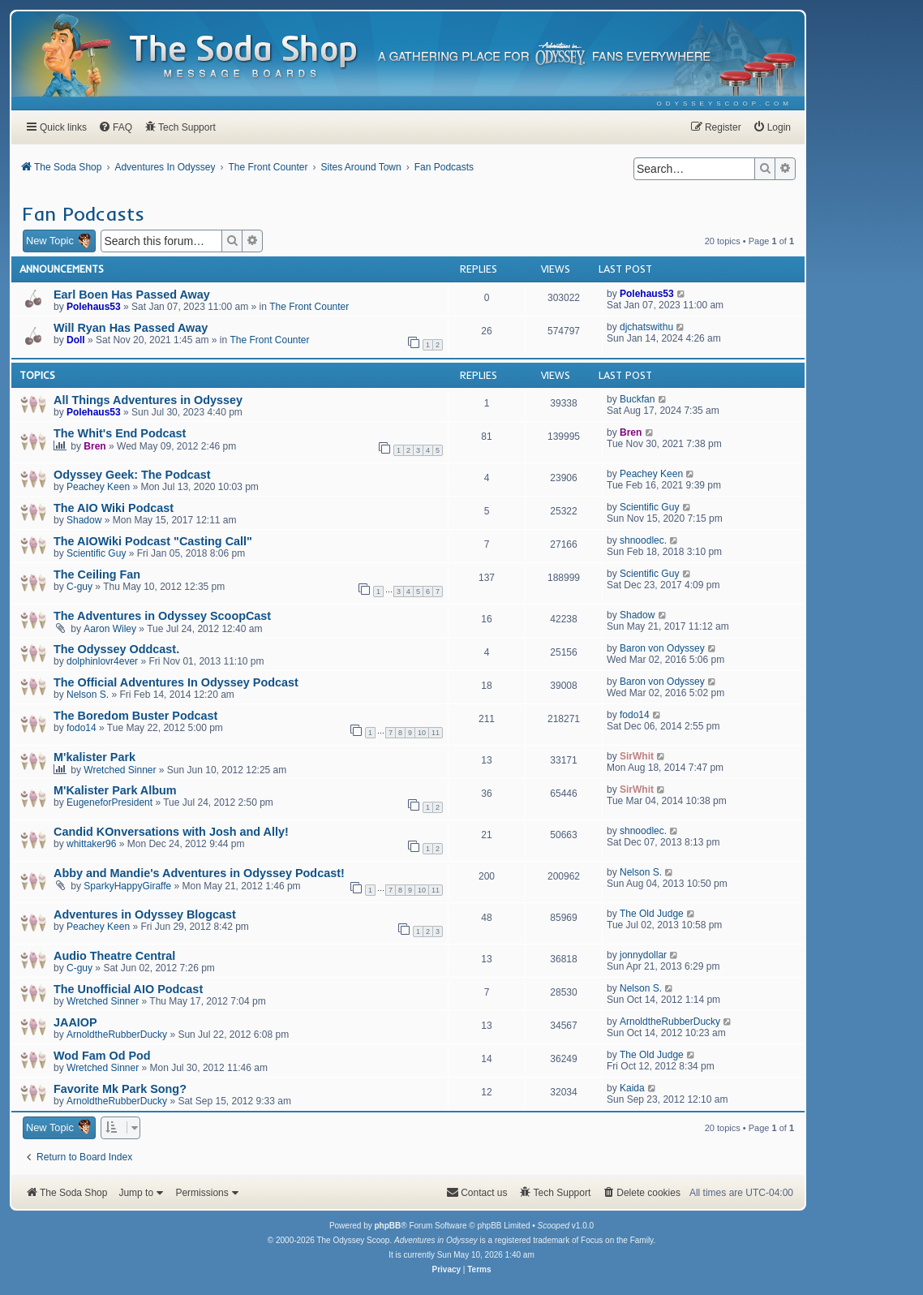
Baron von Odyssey (662, 648)
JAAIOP (75, 1022)
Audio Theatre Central (114, 955)
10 (422, 733)
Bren (94, 446)
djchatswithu (646, 327)
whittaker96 (91, 844)
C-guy (79, 586)
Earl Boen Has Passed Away (132, 294)
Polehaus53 (94, 306)
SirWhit (637, 756)
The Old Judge (652, 913)
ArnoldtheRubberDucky (117, 1034)
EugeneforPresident (109, 802)
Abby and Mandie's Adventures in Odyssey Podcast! (199, 873)
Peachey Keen (98, 487)
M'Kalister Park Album (115, 790)
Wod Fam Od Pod (102, 1055)
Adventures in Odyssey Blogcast (145, 914)
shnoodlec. (643, 540)
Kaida (632, 1088)
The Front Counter (309, 306)
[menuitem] (724, 103)
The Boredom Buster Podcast (135, 715)
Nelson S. (88, 694)
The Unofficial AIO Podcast (128, 989)
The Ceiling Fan (97, 574)
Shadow (84, 520)
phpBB (387, 1225)
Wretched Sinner (120, 770)
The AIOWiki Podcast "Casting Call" (153, 541)
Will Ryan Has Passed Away (131, 327)
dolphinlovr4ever (102, 661)
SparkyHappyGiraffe (127, 886)
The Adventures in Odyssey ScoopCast (162, 615)
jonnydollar (643, 955)
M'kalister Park (94, 757)
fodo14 (82, 728)
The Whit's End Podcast (120, 433)
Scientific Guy (649, 507)
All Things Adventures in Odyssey (148, 400)
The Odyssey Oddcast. (116, 649)
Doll (76, 340)
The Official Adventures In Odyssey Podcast (176, 682)
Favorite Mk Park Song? (120, 1088)
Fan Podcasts (83, 213)
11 (435, 733)
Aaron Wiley (110, 629)
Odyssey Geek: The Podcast (132, 474)
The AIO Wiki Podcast (114, 507)
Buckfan (637, 399)
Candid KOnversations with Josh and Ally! (171, 831)
